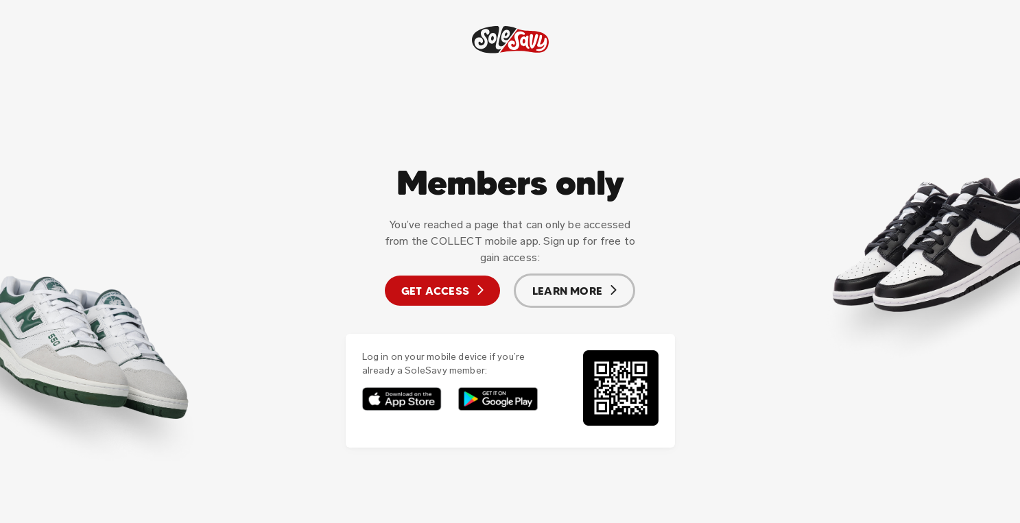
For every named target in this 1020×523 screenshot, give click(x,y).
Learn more (574, 290)
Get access (442, 290)
